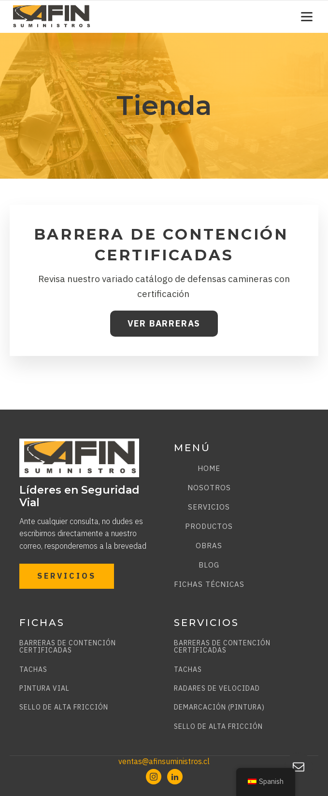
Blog (209, 564)
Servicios (209, 507)
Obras (209, 545)
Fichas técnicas (209, 584)
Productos (209, 526)
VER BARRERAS (164, 323)
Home (209, 468)
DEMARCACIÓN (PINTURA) (219, 707)
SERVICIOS (66, 576)
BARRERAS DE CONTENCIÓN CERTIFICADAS (67, 647)
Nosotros (209, 487)
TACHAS (33, 669)
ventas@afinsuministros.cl (164, 761)
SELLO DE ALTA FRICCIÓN (63, 707)
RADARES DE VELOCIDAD (217, 688)
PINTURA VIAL (44, 688)
